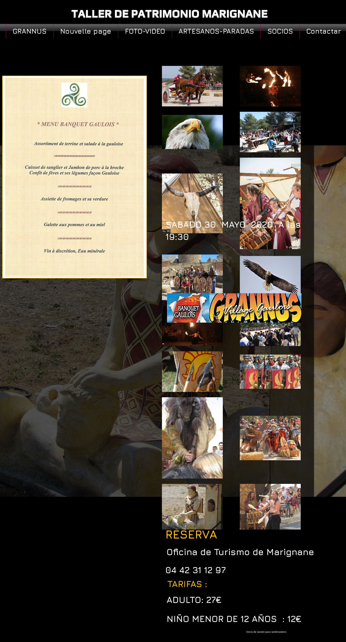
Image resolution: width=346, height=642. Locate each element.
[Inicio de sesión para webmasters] (266, 632)
